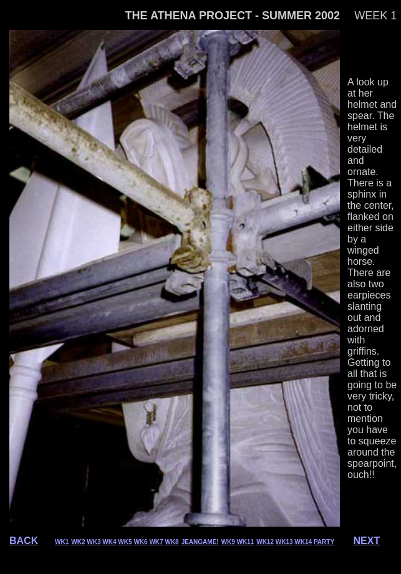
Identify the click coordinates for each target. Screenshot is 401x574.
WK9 (228, 541)
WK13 (284, 541)
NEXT (367, 540)
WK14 (303, 541)
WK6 (140, 541)
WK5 (125, 541)
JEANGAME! (200, 541)
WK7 (156, 541)
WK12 (265, 541)
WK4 (109, 541)
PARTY (324, 541)
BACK (23, 540)
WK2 (78, 541)
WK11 (245, 541)
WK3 (93, 541)
